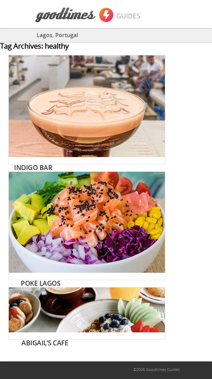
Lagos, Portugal (57, 35)
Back (12, 34)
